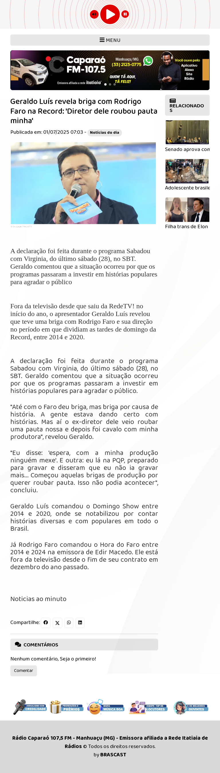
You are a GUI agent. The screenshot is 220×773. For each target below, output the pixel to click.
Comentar (23, 670)
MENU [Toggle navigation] (110, 40)
